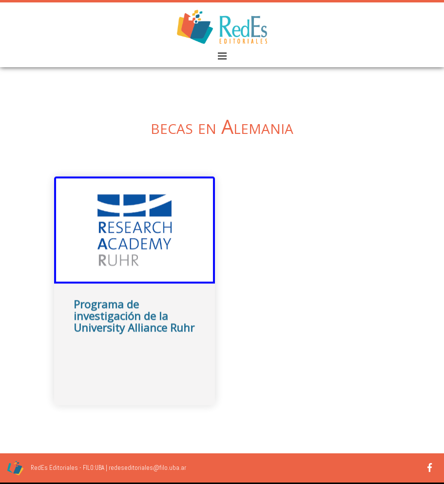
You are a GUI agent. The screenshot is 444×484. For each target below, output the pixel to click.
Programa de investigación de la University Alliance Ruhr (134, 322)
